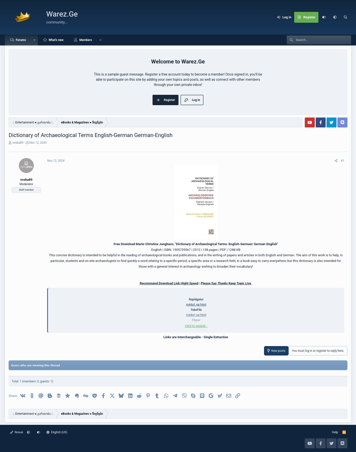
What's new (56, 40)
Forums (21, 40)
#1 (342, 160)
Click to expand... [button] (196, 326)
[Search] (345, 17)
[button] (334, 17)
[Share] (336, 161)
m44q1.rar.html (196, 304)
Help (335, 432)
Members (85, 40)
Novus (16, 432)
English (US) (56, 432)
